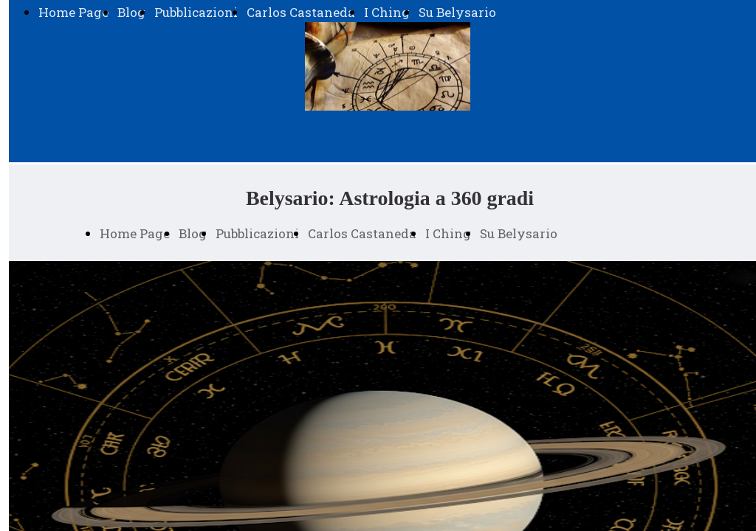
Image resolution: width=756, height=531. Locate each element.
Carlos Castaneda (301, 12)
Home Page (73, 12)
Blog (131, 12)
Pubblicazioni (196, 12)
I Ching (387, 12)
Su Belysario (457, 12)
